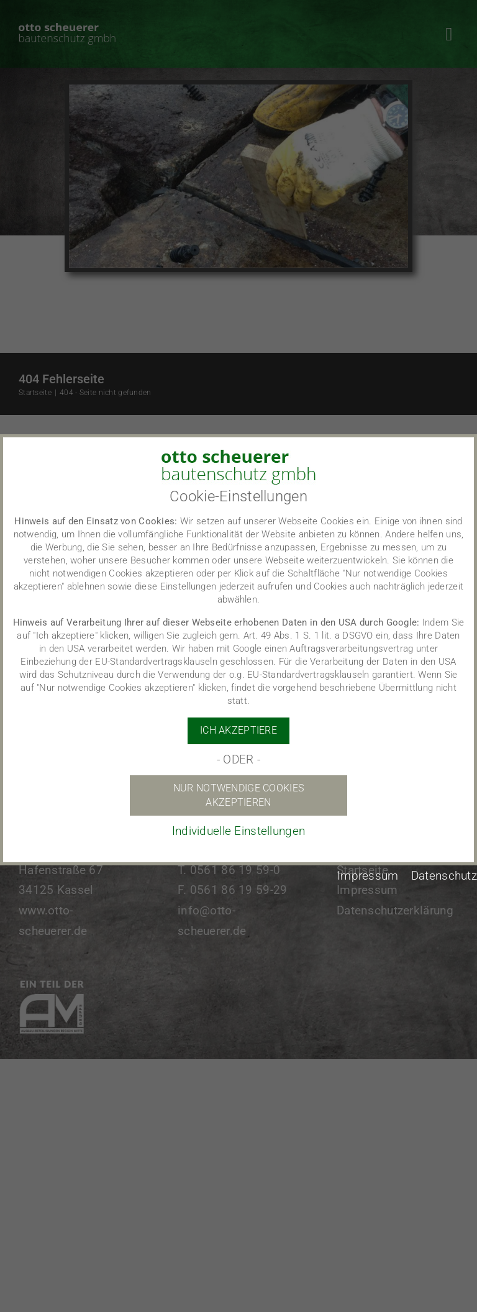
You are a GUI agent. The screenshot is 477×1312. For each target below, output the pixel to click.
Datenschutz (444, 875)
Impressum (368, 875)
